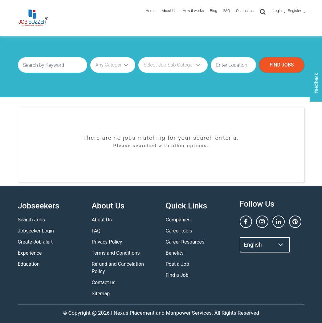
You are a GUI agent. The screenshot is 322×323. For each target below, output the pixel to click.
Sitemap (101, 294)
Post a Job (177, 264)
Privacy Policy (107, 242)
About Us (169, 11)
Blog (213, 11)
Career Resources (185, 242)
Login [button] (277, 11)
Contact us (245, 11)
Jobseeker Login (36, 231)
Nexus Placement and (139, 313)
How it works (193, 11)
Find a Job (177, 275)
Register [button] (294, 11)
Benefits (175, 253)
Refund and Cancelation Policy (118, 267)
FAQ (226, 11)
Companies (178, 220)
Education (29, 264)
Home (151, 11)
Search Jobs (31, 220)
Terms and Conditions (116, 253)
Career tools (179, 231)
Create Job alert (35, 242)
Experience (30, 253)
